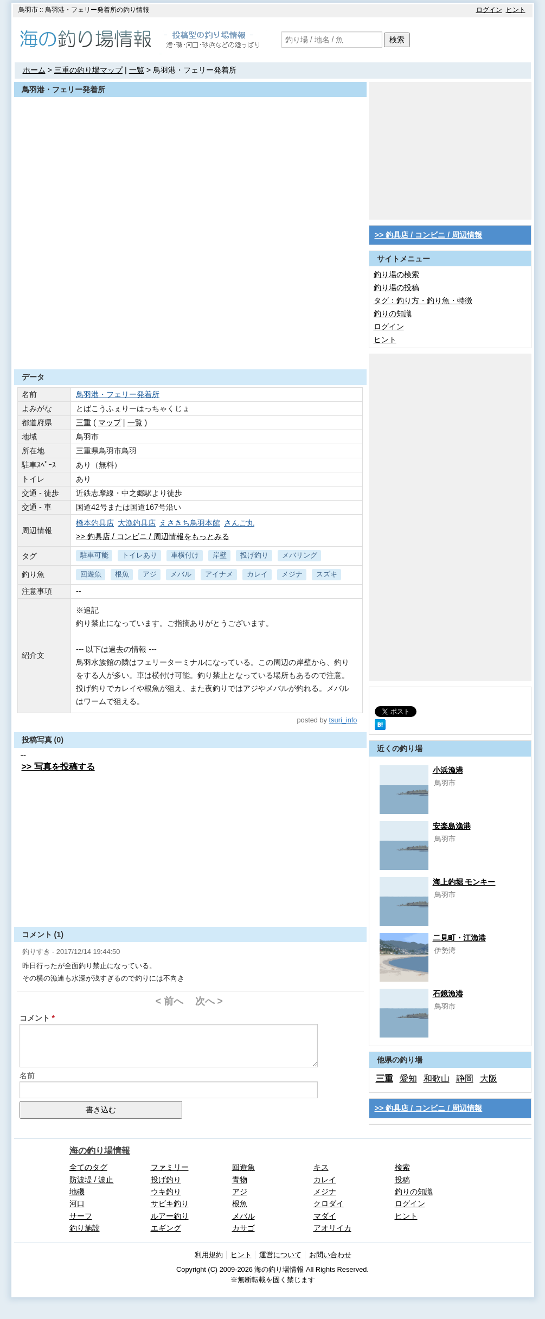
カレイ (257, 574)
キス (321, 1167)
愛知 (408, 1078)
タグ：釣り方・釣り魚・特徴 (423, 300)
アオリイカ (332, 1228)
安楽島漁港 (452, 826)
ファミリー (170, 1167)
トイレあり (139, 555)
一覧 (136, 70)
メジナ (292, 574)
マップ (109, 422)
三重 (83, 422)
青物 (239, 1179)
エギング (166, 1228)
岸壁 (220, 555)
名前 (27, 1075)
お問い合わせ (330, 1255)
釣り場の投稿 (396, 287)
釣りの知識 (393, 313)
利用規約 (209, 1255)
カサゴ (243, 1228)
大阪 (488, 1078)
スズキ (326, 574)
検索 (397, 39)
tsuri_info (343, 720)
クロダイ (328, 1203)
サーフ (80, 1216)
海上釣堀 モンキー (464, 882)
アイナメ (219, 574)
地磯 (77, 1191)
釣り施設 (84, 1228)
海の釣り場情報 (99, 1150)
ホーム (34, 70)
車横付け (185, 555)
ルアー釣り (170, 1216)
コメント (35, 1018)
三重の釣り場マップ (88, 70)
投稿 (402, 1179)
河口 (77, 1203)
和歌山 (437, 1078)
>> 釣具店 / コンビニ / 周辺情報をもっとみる (152, 536)
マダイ (324, 1216)
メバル (180, 574)
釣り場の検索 (396, 274)
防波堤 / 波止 (91, 1179)
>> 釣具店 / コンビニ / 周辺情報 (429, 234)
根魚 (122, 574)
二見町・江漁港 (459, 937)
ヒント (515, 10)
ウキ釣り (166, 1191)
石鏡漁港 (448, 993)
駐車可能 (94, 555)
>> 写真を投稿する (58, 766)
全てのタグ (88, 1167)
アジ (150, 574)
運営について (280, 1255)
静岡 (464, 1078)
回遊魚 (90, 574)
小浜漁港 (448, 770)
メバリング (299, 555)
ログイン (489, 10)
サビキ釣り (170, 1203)
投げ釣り (254, 555)
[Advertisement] (190, 342)
